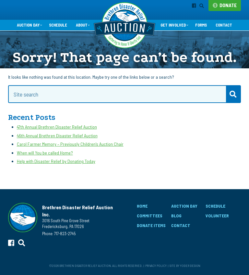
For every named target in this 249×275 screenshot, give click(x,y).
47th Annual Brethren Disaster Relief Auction (57, 127)
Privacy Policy (156, 265)
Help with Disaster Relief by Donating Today (56, 161)
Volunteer (217, 215)
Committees (149, 215)
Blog (176, 215)
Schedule (58, 25)
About (82, 25)
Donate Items (151, 225)
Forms (201, 25)
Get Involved (173, 25)
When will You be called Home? (45, 152)
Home (142, 206)
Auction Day (28, 25)
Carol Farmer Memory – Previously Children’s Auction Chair (70, 144)
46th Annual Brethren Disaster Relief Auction (57, 135)
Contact (224, 25)
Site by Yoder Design (185, 265)
